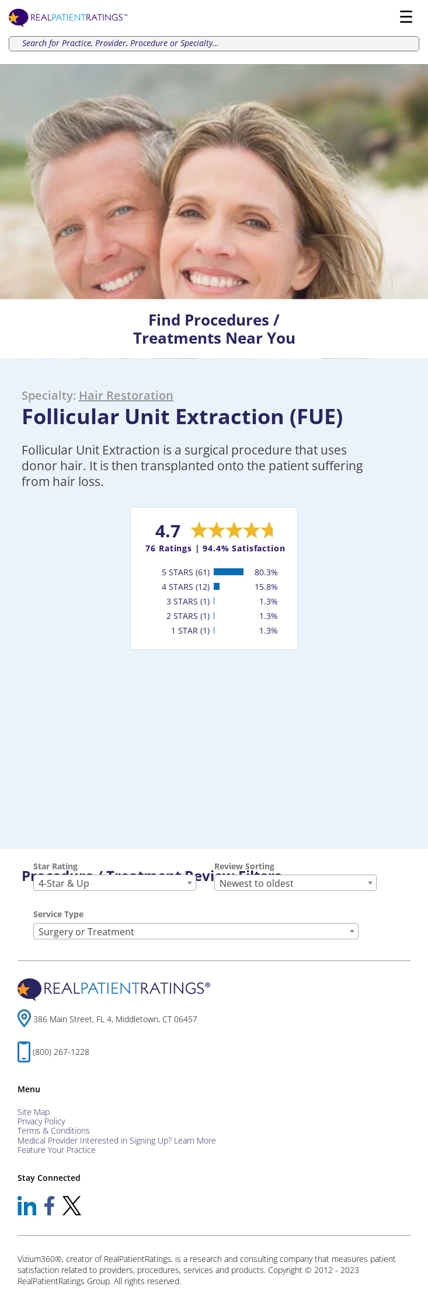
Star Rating (55, 866)
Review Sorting (244, 866)
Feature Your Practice (57, 1149)
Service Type (58, 914)
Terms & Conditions (54, 1130)
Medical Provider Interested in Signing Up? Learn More (117, 1140)
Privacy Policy (41, 1121)
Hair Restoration (126, 395)
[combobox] (114, 883)
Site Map (34, 1111)
